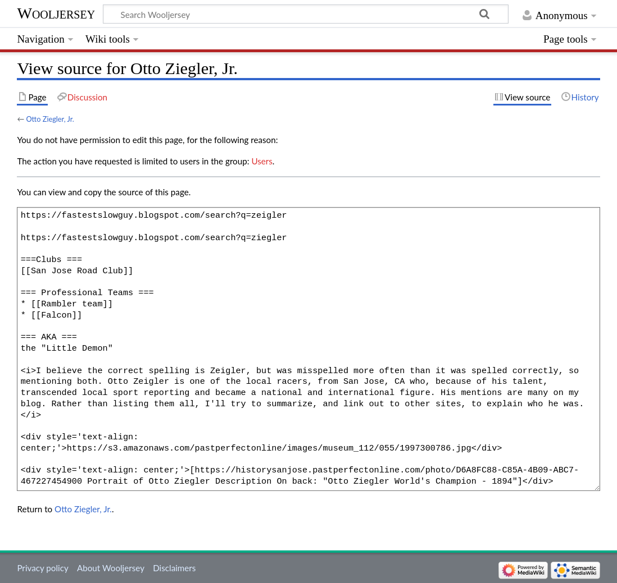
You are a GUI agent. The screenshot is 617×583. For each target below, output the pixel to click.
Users (261, 161)
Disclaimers (174, 568)
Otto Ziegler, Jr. (50, 118)
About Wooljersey (110, 568)
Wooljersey (56, 13)
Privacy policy (42, 568)
